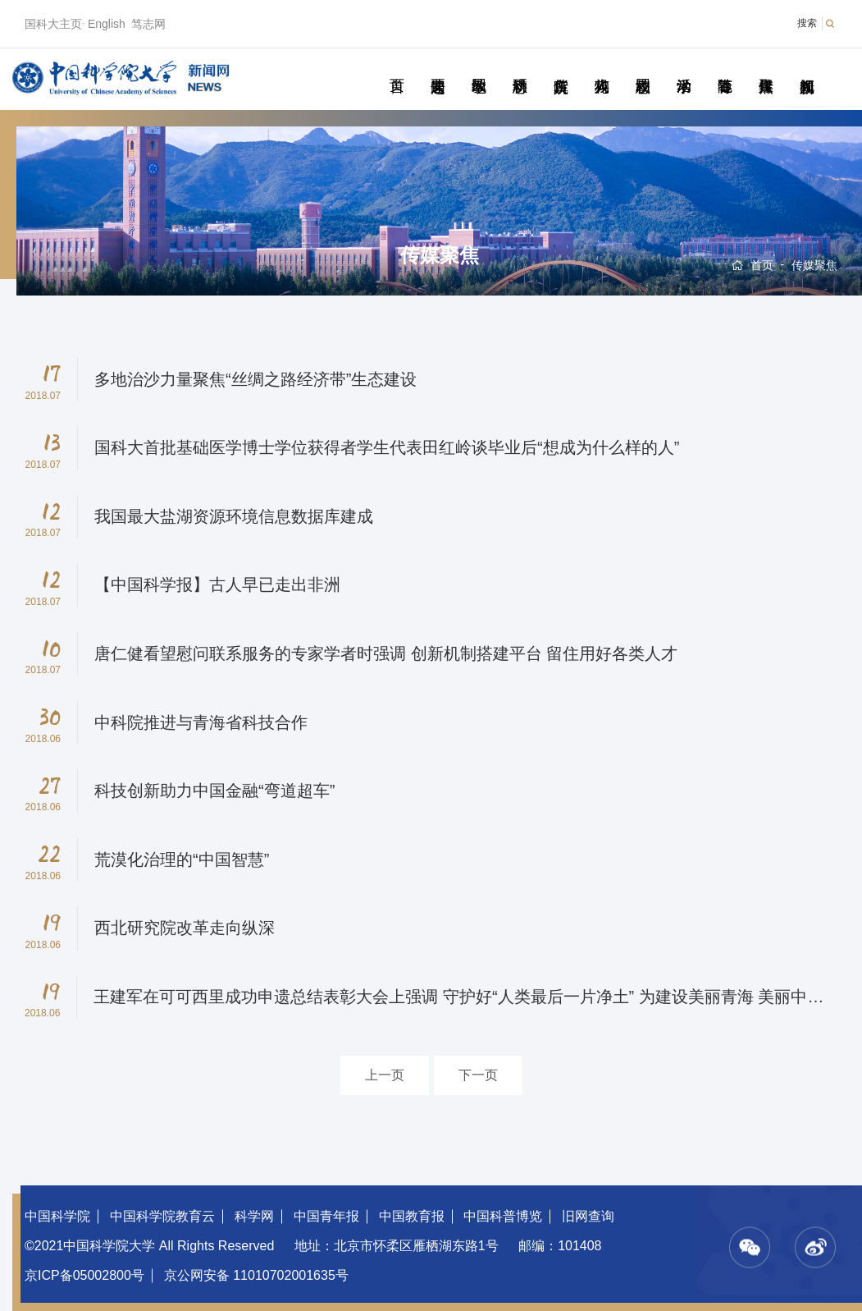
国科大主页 (53, 23)
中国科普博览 (502, 1216)
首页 (396, 67)
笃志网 (148, 23)
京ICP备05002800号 (84, 1275)
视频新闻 (806, 67)
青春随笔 (724, 67)
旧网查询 (588, 1216)
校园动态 (642, 67)
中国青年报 (326, 1216)
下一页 (478, 1075)
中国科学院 (57, 1216)
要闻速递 (437, 67)
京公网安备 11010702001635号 (256, 1275)
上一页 (384, 1075)
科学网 (254, 1216)
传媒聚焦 (765, 67)
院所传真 (560, 67)
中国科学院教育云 (162, 1216)
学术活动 (683, 67)
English (106, 23)
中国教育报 (412, 1216)
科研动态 (519, 67)
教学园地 (478, 67)
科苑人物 (601, 67)
